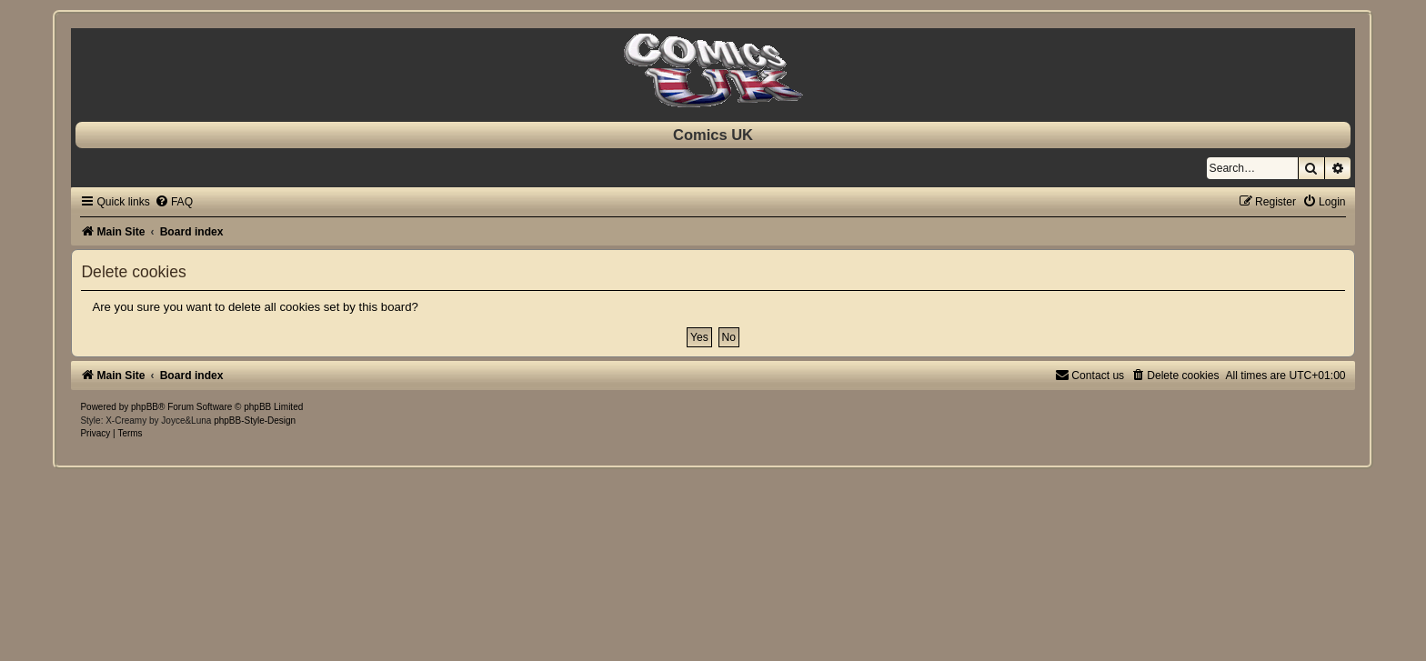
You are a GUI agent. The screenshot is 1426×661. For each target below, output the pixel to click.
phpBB (144, 407)
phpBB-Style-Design (255, 421)
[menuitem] (174, 201)
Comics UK (713, 134)
